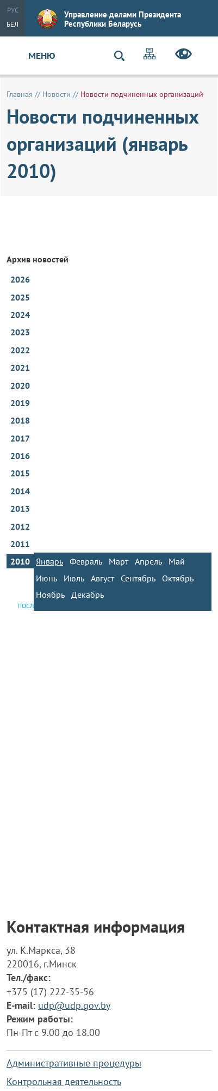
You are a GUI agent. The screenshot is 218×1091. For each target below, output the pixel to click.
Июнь (46, 578)
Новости (56, 94)
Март (118, 561)
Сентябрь (138, 578)
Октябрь (178, 578)
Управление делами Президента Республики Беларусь (109, 19)
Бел (12, 24)
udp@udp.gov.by (74, 1005)
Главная (20, 94)
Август (102, 578)
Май (177, 561)
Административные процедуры (74, 1063)
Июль (74, 578)
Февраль (86, 561)
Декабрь (87, 594)
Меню (41, 55)
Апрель (148, 561)
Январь (49, 561)
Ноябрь (50, 594)
